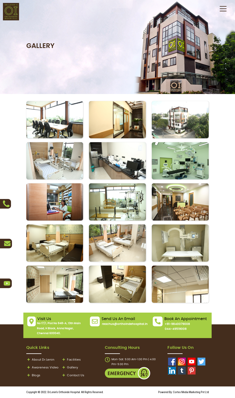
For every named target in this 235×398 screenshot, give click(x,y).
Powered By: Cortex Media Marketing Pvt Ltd (183, 392)
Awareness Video (42, 367)
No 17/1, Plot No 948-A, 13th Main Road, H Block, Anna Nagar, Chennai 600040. (59, 328)
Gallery (69, 367)
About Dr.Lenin (40, 359)
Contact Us (72, 375)
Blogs (33, 375)
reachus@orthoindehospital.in (125, 324)
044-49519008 (176, 328)
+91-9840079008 (177, 324)
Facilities (71, 359)
